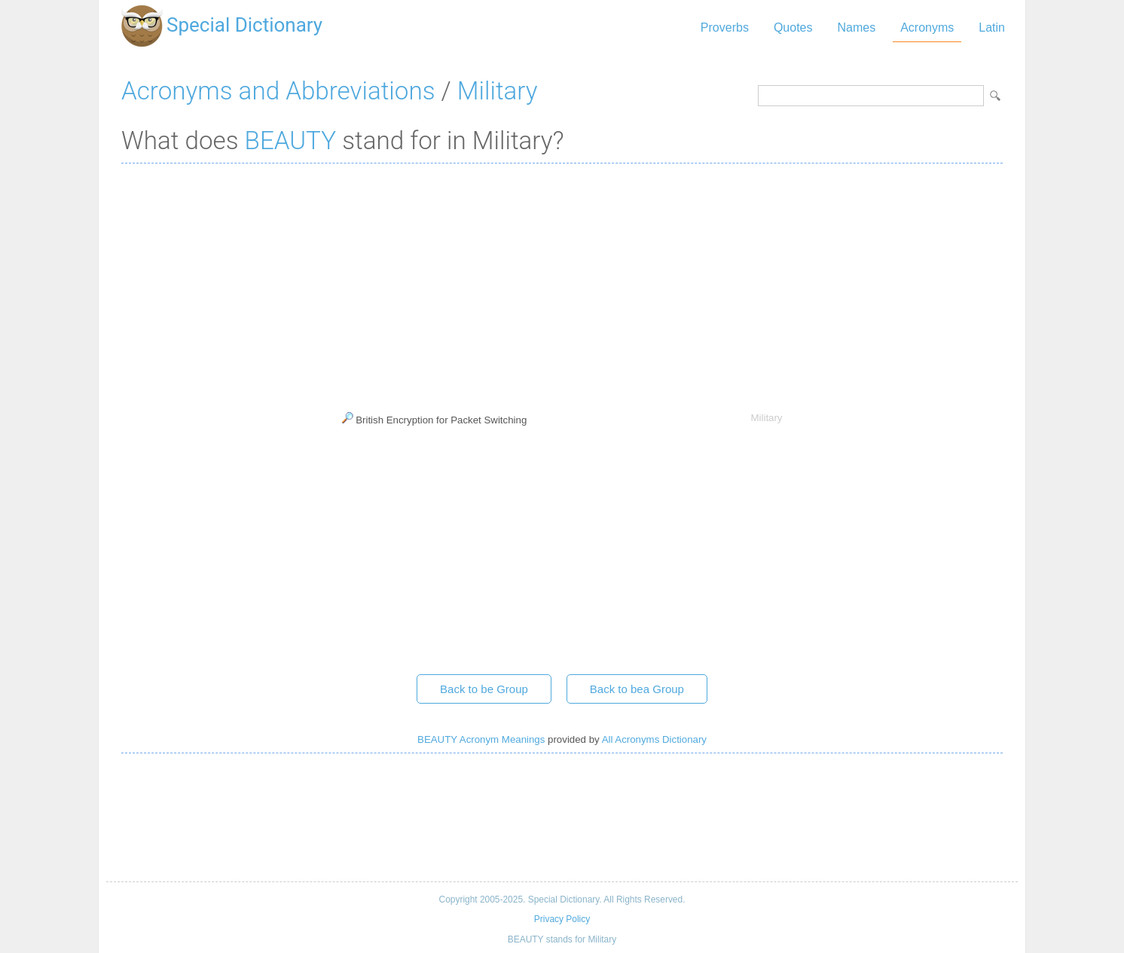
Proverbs (725, 27)
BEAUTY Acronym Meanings (481, 739)
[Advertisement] (562, 284)
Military (497, 90)
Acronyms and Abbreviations (278, 90)
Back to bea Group (637, 689)
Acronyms (927, 27)
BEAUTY (290, 140)
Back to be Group (484, 689)
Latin (992, 27)
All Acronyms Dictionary (654, 739)
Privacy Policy (562, 919)
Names (856, 27)
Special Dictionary (244, 25)
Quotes (793, 27)
